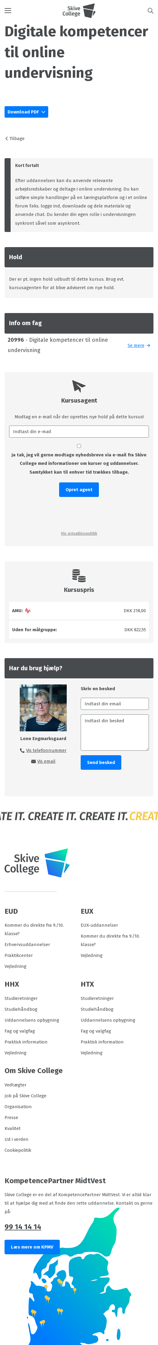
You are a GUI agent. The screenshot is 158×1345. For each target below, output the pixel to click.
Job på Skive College (25, 1096)
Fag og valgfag (20, 1031)
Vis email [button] (46, 761)
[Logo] (79, 10)
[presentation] (79, 513)
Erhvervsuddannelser (27, 944)
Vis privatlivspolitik (79, 533)
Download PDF (24, 112)
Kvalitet (13, 1128)
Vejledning (15, 966)
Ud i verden (17, 1139)
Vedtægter (15, 1085)
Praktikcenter (19, 955)
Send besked (101, 762)
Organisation (18, 1106)
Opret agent (79, 489)
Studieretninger (21, 998)
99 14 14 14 (23, 1227)
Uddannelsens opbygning (32, 1020)
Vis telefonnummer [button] (46, 750)
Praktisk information (26, 1042)
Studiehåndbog (21, 1009)
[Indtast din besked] (115, 732)
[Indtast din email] (115, 704)
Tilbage (17, 138)
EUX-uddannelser (99, 925)
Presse (11, 1117)
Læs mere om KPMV (32, 1247)
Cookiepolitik (18, 1150)
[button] (33, 10)
